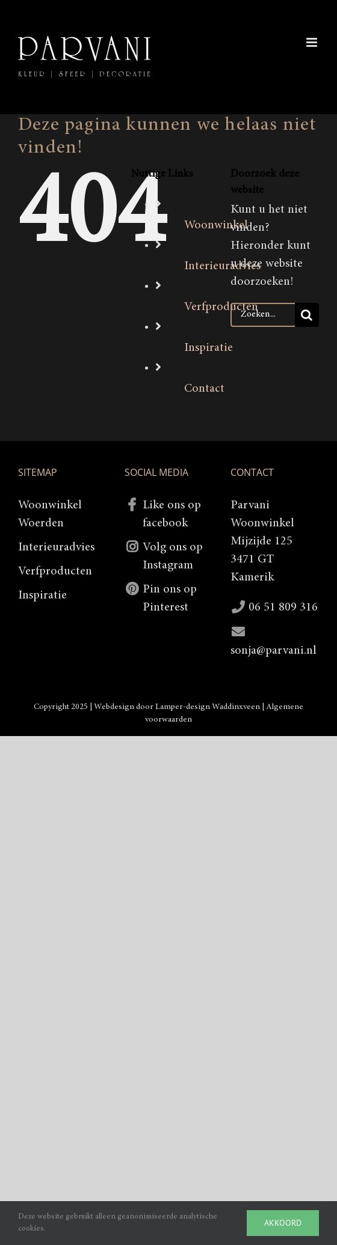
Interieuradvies (56, 547)
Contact (204, 389)
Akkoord (282, 1222)
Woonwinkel (216, 225)
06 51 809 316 (283, 607)
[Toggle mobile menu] (312, 42)
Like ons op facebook (172, 514)
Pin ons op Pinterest (170, 598)
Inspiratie (208, 348)
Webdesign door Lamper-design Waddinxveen (177, 707)
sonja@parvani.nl (273, 651)
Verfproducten (55, 571)
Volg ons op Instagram (173, 556)
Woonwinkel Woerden (50, 514)
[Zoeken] (307, 315)
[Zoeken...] (262, 315)
